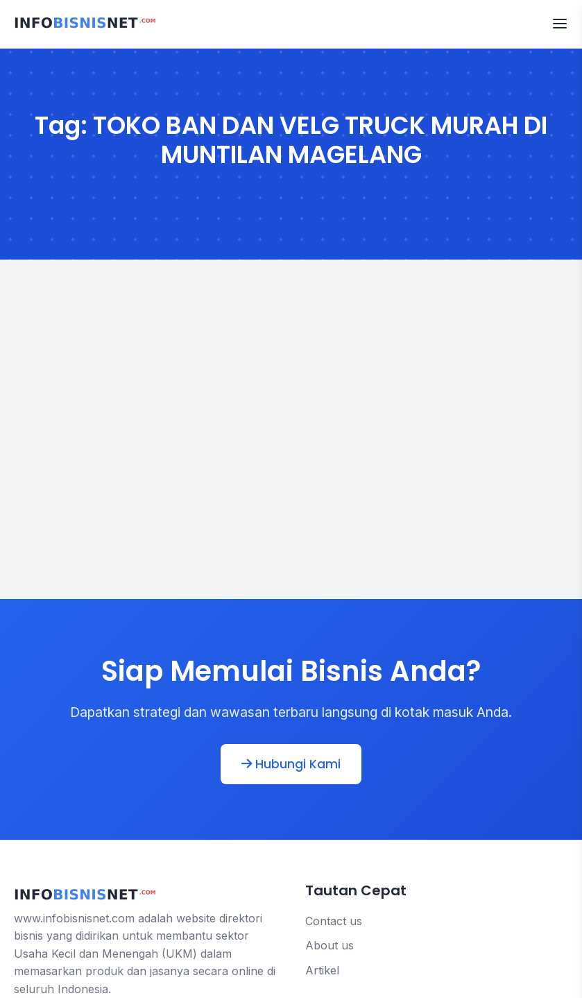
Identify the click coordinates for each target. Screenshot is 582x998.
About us (329, 945)
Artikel (322, 970)
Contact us (333, 921)
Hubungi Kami (291, 764)
